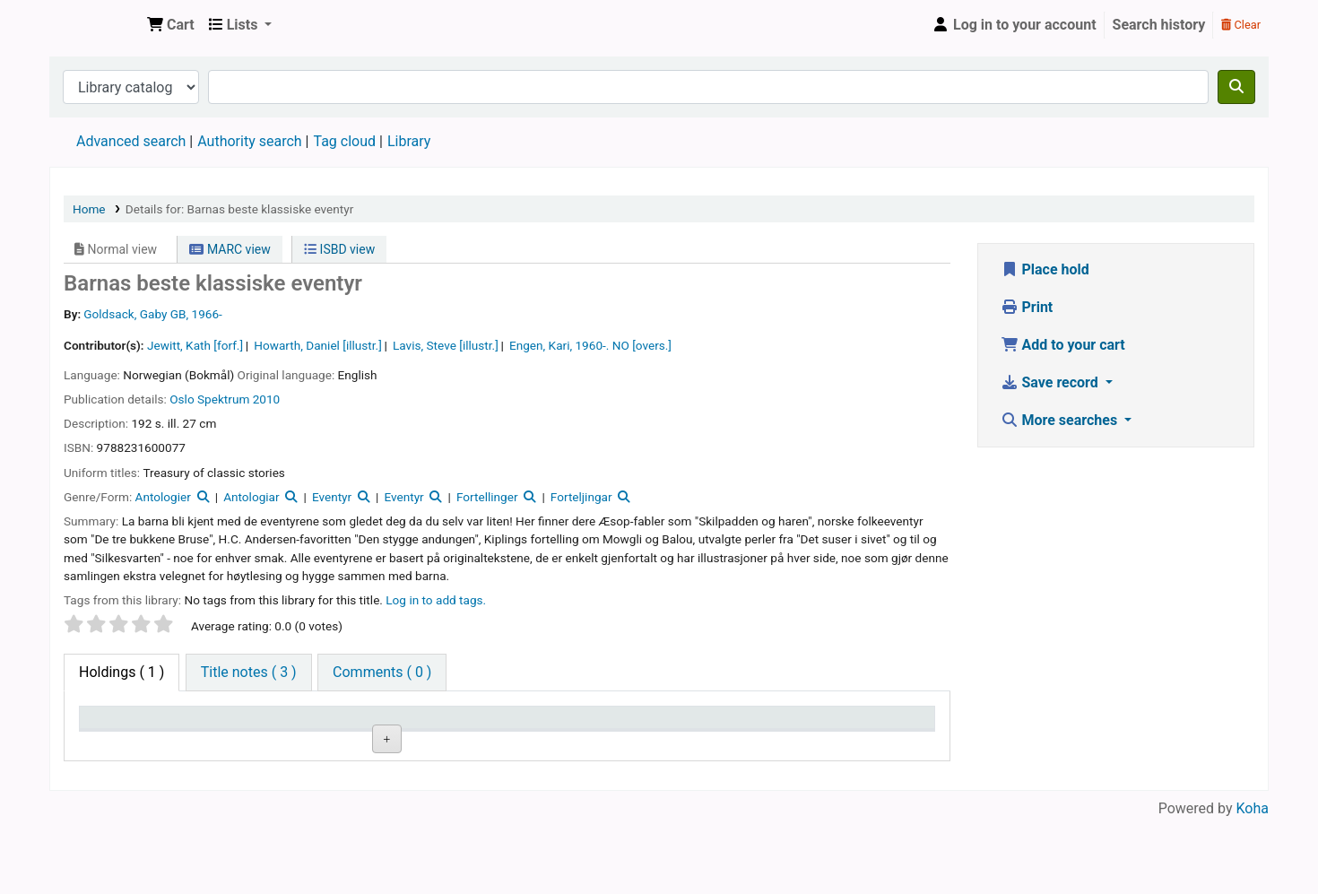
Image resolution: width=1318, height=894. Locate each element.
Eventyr (331, 497)
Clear (1241, 24)
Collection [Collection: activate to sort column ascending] (363, 725)
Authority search (249, 141)
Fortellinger (487, 497)
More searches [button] (1061, 420)
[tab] (249, 672)
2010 (267, 399)
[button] (171, 25)
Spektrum (223, 399)
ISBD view (339, 249)
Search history (1159, 24)
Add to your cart (1063, 344)
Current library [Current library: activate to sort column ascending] (254, 725)
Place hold (1045, 269)
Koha (1252, 882)
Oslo (181, 399)
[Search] (1236, 87)
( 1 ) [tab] (121, 672)
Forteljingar (581, 497)
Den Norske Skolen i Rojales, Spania (95, 25)
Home (89, 209)
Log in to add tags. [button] (436, 600)
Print (1027, 307)
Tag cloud (344, 141)
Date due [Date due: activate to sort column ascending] (848, 725)
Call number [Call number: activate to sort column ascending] (492, 725)
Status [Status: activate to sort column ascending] (720, 725)
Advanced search (131, 141)
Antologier (163, 497)
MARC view (229, 249)
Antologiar (251, 497)
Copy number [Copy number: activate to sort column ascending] (617, 725)
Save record (1051, 382)
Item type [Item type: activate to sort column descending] (118, 725)
